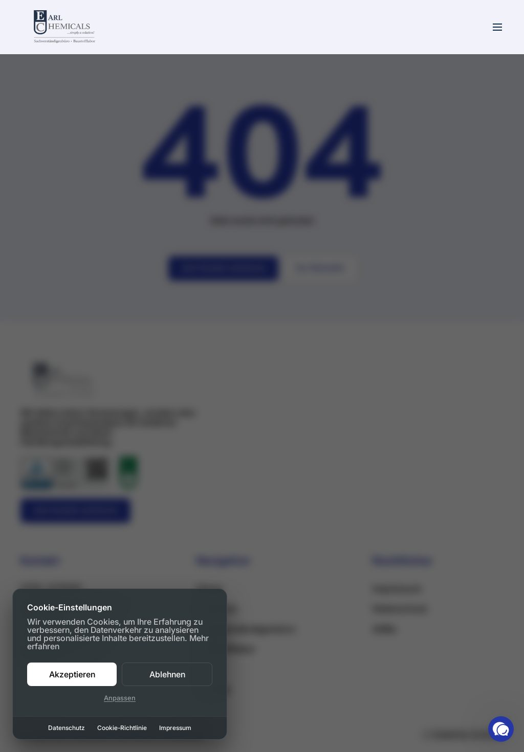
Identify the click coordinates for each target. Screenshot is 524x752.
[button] (501, 729)
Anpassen (120, 698)
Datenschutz (66, 728)
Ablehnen (167, 674)
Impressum (175, 728)
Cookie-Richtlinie (122, 728)
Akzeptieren (72, 674)
